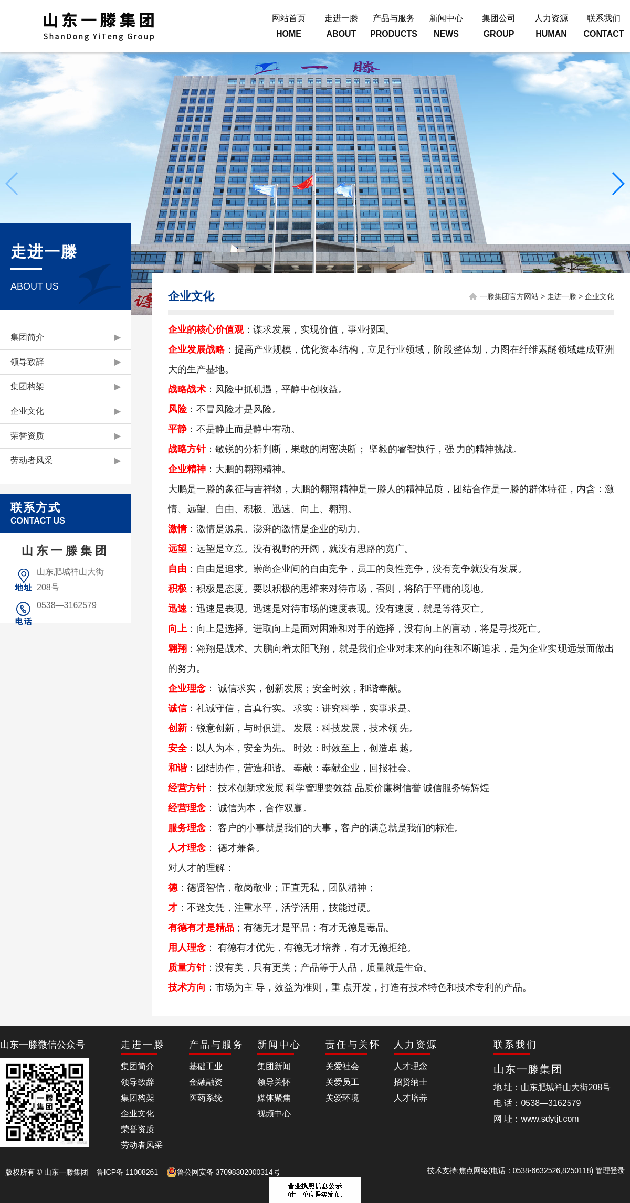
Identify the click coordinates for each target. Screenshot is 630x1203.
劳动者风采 (65, 461)
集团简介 (65, 337)
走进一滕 (561, 296)
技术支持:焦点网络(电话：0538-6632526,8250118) (511, 1170)
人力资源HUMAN (551, 26)
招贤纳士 (410, 1082)
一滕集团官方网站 (509, 296)
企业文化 (65, 411)
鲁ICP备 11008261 (128, 1172)
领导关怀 (274, 1082)
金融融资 (206, 1082)
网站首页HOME (289, 26)
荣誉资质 (65, 436)
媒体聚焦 (274, 1097)
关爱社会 (342, 1066)
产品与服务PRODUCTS (393, 26)
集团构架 (65, 387)
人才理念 (410, 1066)
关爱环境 (342, 1097)
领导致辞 (65, 362)
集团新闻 (274, 1066)
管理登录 (610, 1170)
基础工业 (206, 1066)
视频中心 (274, 1113)
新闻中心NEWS (446, 26)
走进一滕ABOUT (341, 26)
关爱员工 (342, 1082)
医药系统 (206, 1097)
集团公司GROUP (499, 26)
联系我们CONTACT (603, 26)
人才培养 (410, 1097)
